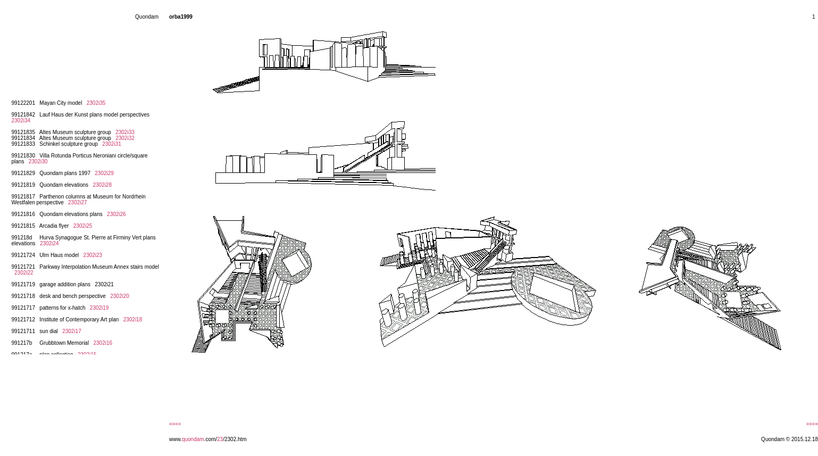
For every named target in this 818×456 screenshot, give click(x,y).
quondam (193, 439)
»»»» (812, 424)
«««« (175, 424)
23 (220, 439)
